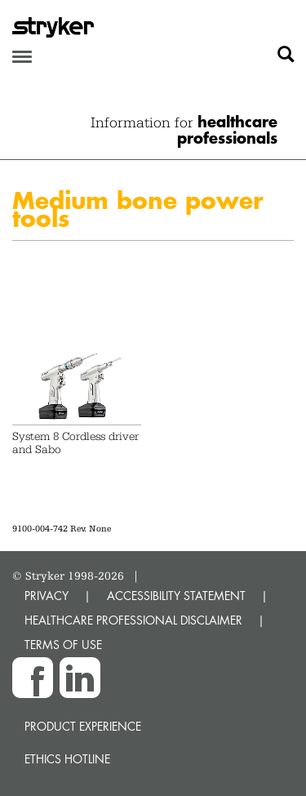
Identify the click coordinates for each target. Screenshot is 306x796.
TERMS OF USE (63, 644)
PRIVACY (46, 595)
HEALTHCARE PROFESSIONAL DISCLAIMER (133, 620)
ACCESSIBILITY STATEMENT (176, 595)
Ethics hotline (67, 759)
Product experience (82, 726)
